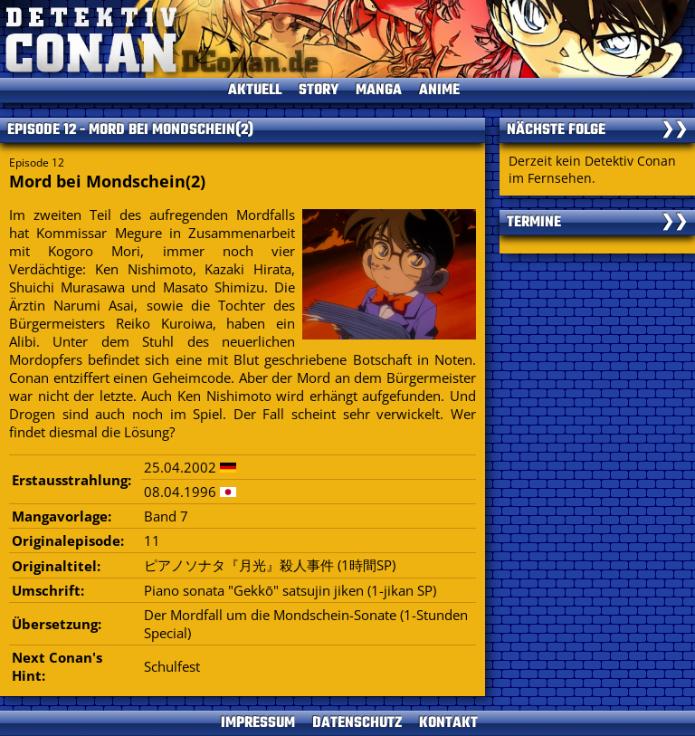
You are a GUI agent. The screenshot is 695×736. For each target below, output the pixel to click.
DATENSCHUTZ (357, 723)
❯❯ (674, 130)
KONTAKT (448, 723)
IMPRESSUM (258, 723)
